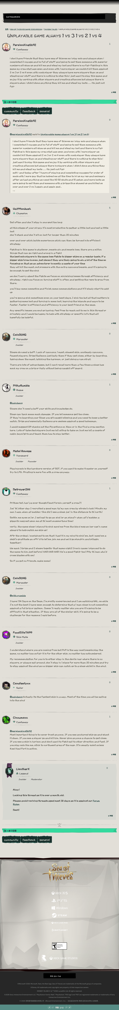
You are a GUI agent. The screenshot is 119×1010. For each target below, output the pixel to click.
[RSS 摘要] (3, 29)
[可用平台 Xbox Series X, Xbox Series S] (59, 893)
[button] (54, 16)
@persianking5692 (21, 134)
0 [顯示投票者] (109, 120)
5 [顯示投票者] (109, 208)
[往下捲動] (66, 1007)
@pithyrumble (18, 595)
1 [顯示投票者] (109, 44)
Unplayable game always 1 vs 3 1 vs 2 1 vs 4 (65, 134)
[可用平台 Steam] (59, 915)
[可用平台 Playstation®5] (59, 900)
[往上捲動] (52, 1007)
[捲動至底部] (69, 1007)
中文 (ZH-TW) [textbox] (55, 976)
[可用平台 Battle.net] (59, 930)
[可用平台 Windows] (59, 908)
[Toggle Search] (8, 20)
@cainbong (16, 403)
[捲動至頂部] (49, 1007)
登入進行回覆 (10, 102)
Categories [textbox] (13, 17)
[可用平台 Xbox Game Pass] (59, 923)
